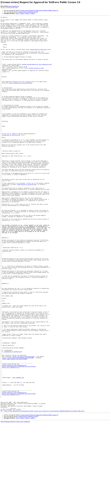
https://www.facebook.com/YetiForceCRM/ (15, 427)
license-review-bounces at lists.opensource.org (36, 74)
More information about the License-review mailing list (15, 500)
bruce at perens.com (13, 6)
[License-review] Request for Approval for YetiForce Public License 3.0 (39, 10)
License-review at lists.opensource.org (14, 435)
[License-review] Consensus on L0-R (28, 12)
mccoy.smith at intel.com (38, 56)
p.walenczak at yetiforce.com (11, 158)
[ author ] (32, 13)
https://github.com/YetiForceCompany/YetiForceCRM (18, 426)
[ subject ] (27, 13)
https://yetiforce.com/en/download (23, 424)
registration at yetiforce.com (26, 218)
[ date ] (17, 13)
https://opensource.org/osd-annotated (20, 96)
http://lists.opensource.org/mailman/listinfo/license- (19, 436)
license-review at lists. (36, 78)
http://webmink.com (18, 450)
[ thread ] (22, 13)
